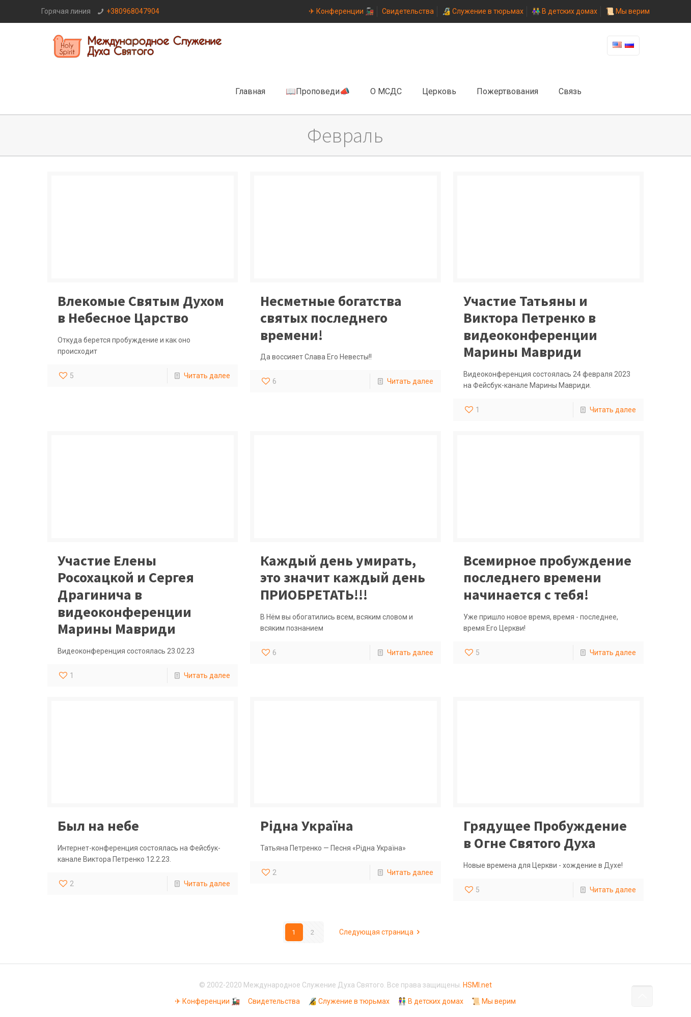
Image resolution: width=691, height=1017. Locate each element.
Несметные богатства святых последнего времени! (331, 318)
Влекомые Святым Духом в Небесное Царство (141, 309)
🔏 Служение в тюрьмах (482, 11)
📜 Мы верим (627, 11)
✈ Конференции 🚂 (341, 11)
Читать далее (207, 376)
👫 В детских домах (564, 11)
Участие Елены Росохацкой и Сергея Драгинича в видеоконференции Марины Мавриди (126, 594)
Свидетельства (408, 11)
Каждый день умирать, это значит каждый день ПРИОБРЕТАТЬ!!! (342, 577)
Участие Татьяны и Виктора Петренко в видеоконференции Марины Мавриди (530, 326)
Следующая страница (381, 932)
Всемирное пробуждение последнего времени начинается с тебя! (547, 577)
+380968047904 (132, 11)
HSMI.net (477, 985)
